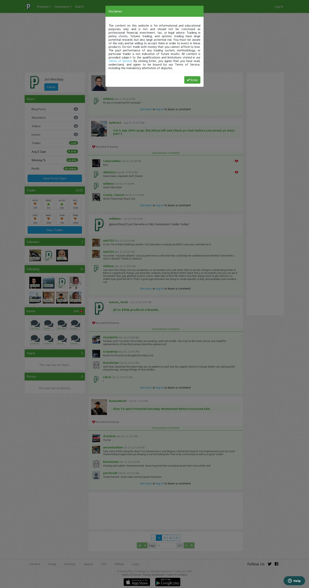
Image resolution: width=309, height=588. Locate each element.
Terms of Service (120, 60)
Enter (192, 80)
